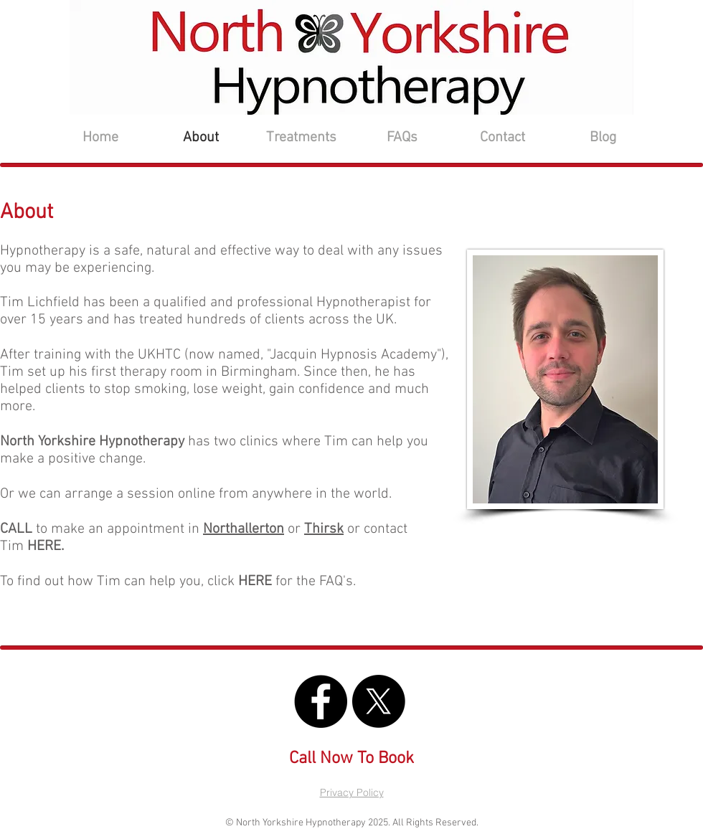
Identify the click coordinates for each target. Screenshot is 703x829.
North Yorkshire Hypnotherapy (92, 441)
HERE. (45, 546)
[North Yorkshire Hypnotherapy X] (378, 701)
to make (44, 529)
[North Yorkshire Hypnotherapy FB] (320, 701)
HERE (255, 581)
